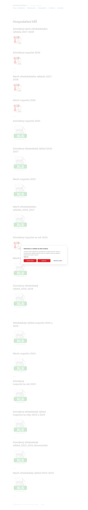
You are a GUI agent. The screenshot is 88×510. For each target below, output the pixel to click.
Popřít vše (44, 260)
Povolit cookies (30, 260)
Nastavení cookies (58, 260)
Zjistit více (26, 256)
